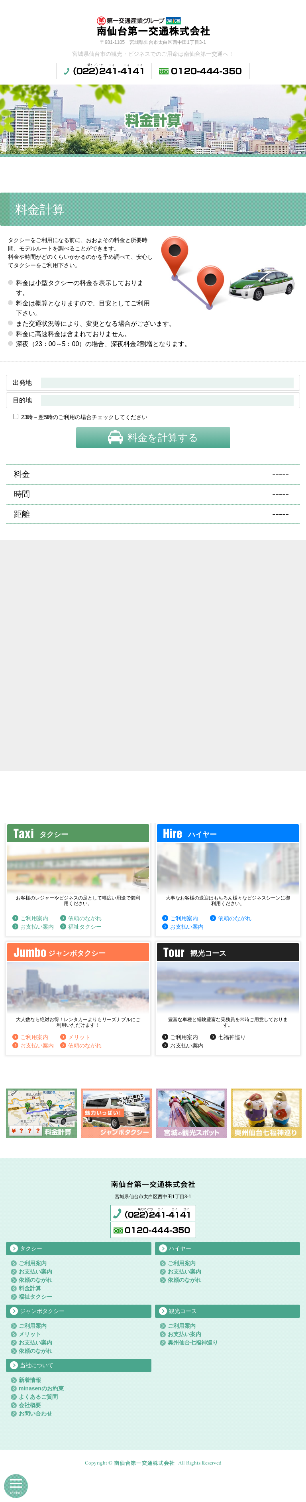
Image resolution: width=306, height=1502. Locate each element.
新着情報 (30, 1380)
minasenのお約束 (41, 1388)
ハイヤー (180, 1248)
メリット (79, 1037)
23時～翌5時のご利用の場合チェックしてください (84, 417)
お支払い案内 (37, 926)
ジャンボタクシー (42, 1311)
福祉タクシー (85, 926)
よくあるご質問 (38, 1397)
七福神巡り (232, 1037)
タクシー (31, 1248)
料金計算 (30, 1288)
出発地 (22, 382)
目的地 (22, 400)
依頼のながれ (85, 918)
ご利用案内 (34, 918)
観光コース (183, 1311)
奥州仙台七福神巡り (193, 1342)
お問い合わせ (35, 1413)
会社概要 (30, 1405)
